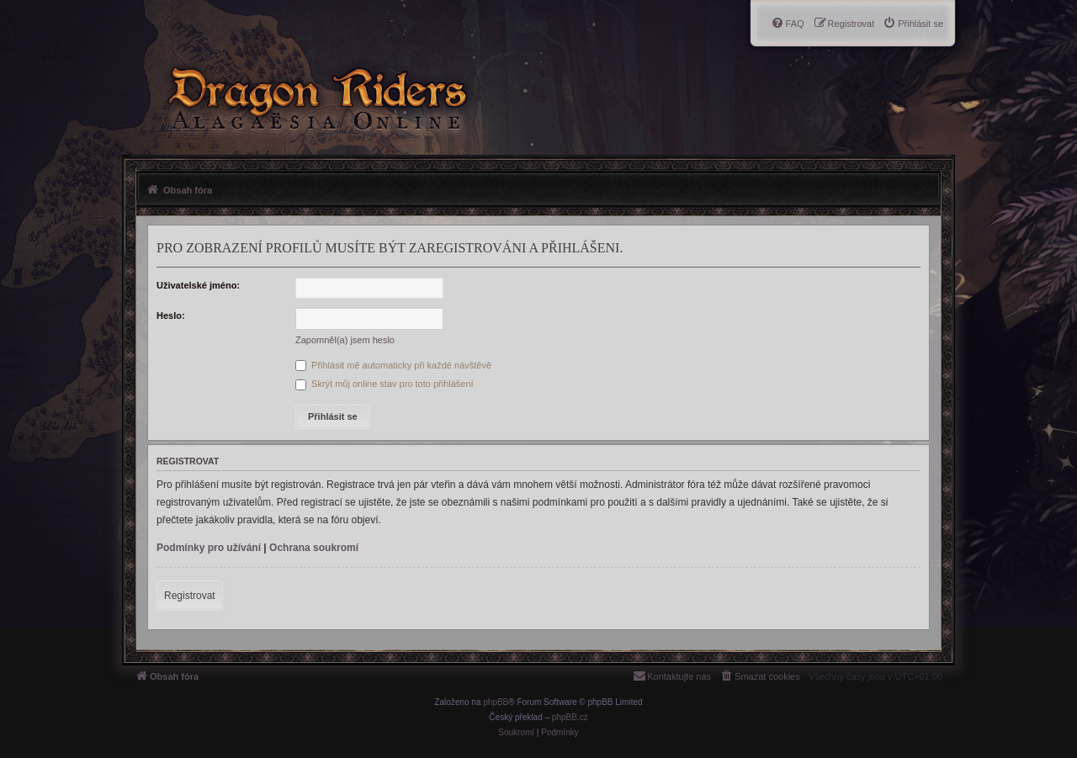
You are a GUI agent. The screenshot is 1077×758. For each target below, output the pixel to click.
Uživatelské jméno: (198, 285)
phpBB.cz (570, 717)
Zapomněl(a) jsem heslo (345, 340)
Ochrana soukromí (313, 548)
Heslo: (171, 315)
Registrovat (189, 596)
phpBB (495, 702)
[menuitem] (913, 23)
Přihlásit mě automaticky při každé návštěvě (393, 365)
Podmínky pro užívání (209, 548)
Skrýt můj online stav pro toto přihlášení (384, 384)
